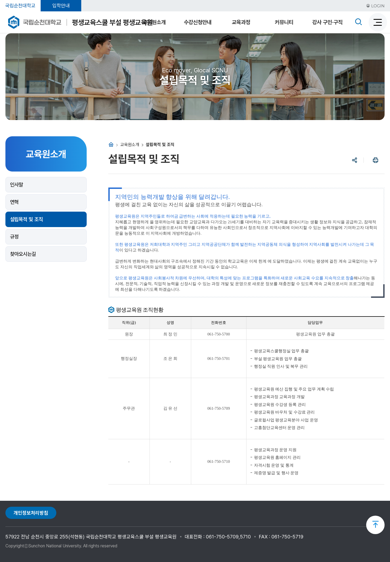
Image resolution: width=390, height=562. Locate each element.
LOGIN (375, 5)
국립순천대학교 (20, 5)
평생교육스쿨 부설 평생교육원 (112, 22)
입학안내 (61, 5)
